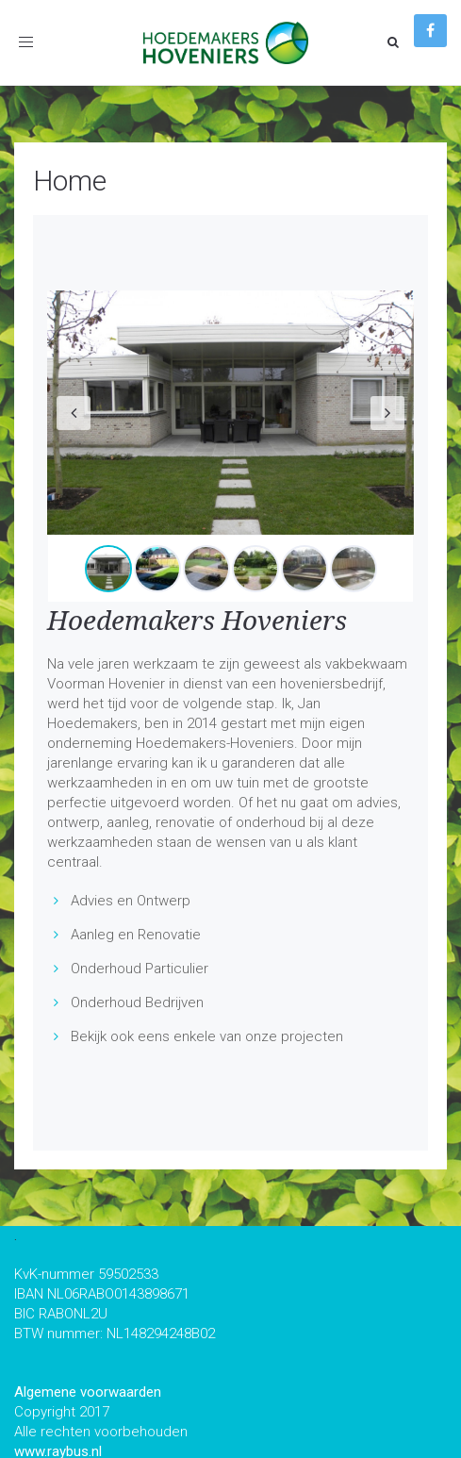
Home (70, 180)
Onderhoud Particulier (139, 968)
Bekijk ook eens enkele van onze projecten (207, 1036)
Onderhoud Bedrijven (137, 1002)
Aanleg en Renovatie (136, 934)
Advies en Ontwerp (130, 900)
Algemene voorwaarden (87, 1391)
